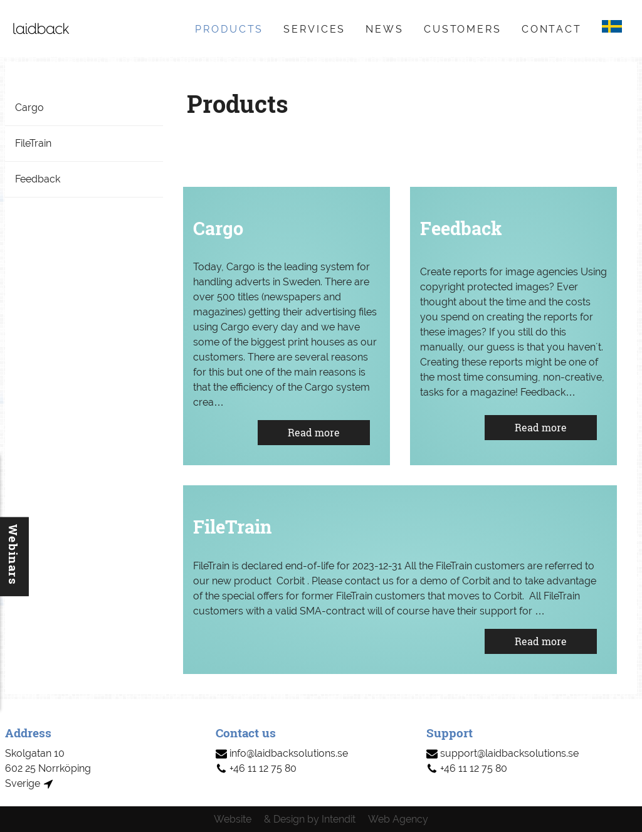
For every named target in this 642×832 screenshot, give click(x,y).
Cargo (29, 107)
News (385, 29)
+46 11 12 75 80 (256, 768)
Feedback (37, 179)
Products (229, 29)
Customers (463, 29)
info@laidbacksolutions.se (282, 753)
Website (232, 819)
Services (314, 29)
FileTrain (33, 143)
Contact (552, 29)
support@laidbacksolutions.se (502, 753)
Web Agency (398, 819)
